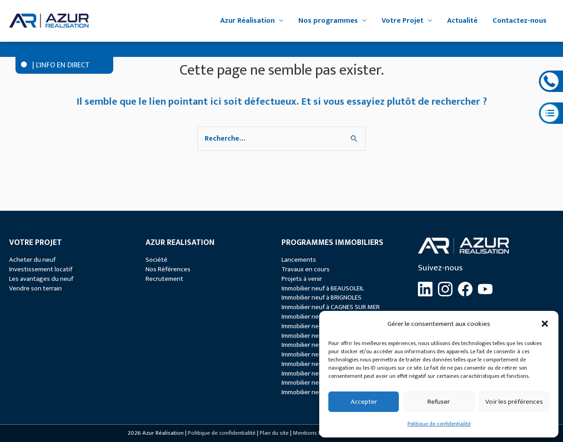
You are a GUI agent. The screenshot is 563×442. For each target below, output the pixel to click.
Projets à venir (302, 279)
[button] (544, 323)
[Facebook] (465, 289)
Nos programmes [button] (328, 20)
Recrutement (164, 279)
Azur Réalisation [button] (247, 20)
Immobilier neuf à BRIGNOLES (322, 297)
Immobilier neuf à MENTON (319, 354)
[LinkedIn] (425, 289)
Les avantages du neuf (41, 279)
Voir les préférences (514, 401)
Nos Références (168, 269)
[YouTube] (485, 289)
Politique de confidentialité (439, 423)
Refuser (438, 401)
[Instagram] (445, 289)
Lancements (299, 259)
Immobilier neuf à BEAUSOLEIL (323, 288)
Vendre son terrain (35, 288)
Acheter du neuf (32, 259)
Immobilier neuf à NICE (312, 364)
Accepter (364, 401)
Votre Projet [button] (402, 20)
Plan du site (274, 433)
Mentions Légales (315, 433)
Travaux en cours (306, 269)
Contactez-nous (520, 20)
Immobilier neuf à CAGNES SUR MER (331, 307)
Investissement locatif (40, 269)
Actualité (462, 20)
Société (156, 259)
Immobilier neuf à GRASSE (317, 335)
